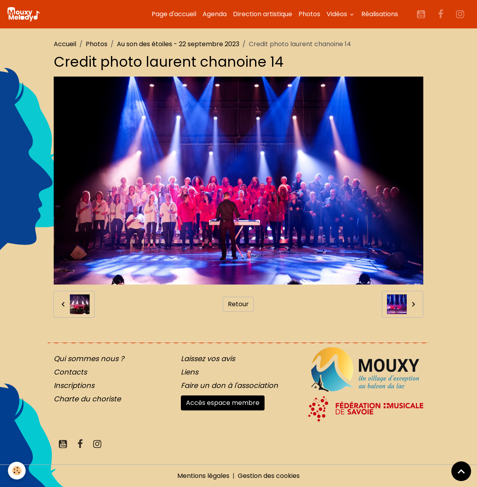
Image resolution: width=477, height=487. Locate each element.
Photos (309, 14)
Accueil (65, 44)
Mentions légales (203, 475)
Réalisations (379, 14)
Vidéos (338, 14)
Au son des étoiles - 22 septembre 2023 (178, 44)
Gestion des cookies (269, 475)
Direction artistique (262, 14)
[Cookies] (17, 471)
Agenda (215, 14)
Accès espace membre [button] (222, 402)
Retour (238, 304)
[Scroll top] (461, 471)
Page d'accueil (174, 14)
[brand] (24, 14)
